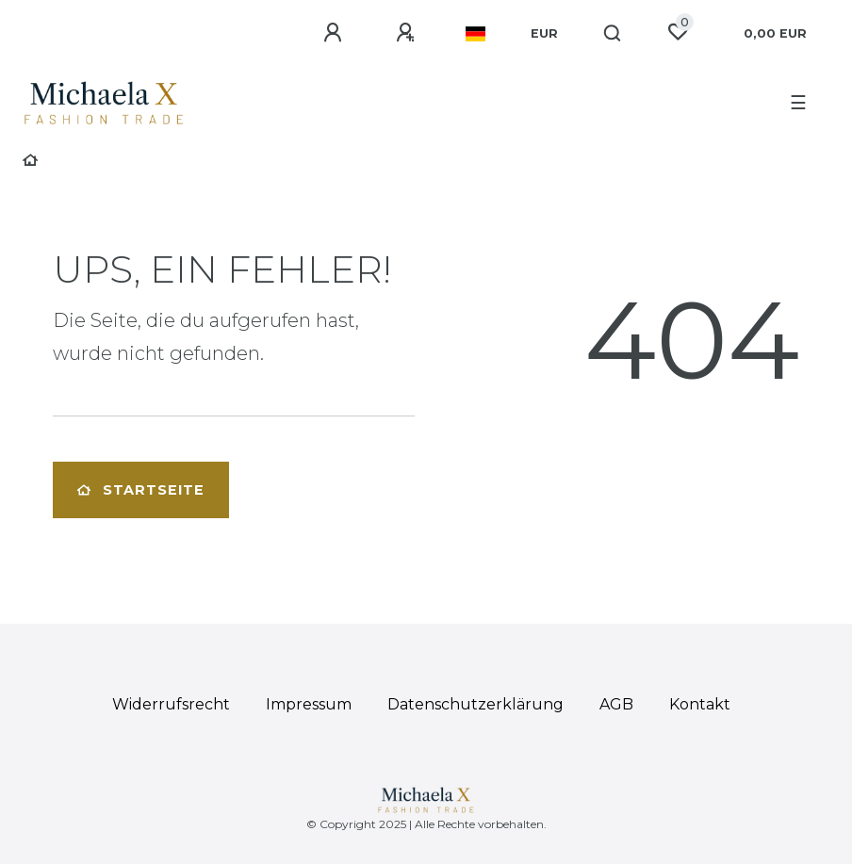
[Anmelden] (335, 33)
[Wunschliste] (678, 32)
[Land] (475, 34)
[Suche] (613, 34)
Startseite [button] (141, 489)
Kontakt (699, 704)
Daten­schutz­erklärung (475, 704)
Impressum (309, 704)
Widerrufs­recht (171, 704)
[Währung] (544, 34)
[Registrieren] (408, 33)
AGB (616, 704)
